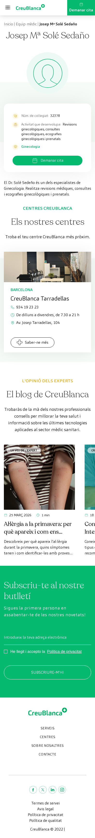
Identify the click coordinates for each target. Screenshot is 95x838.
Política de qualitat (45, 820)
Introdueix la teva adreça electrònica (35, 637)
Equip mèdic (26, 24)
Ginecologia (30, 146)
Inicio (8, 24)
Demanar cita (81, 7)
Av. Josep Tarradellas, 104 (35, 322)
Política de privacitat (64, 651)
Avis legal (45, 808)
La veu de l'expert (24, 450)
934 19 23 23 (25, 307)
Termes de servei (45, 803)
